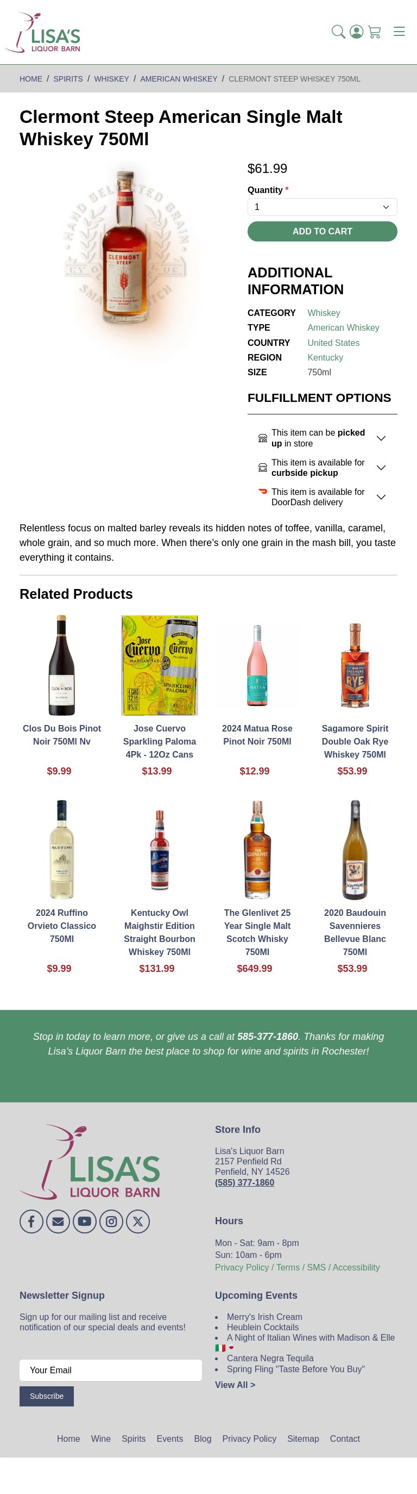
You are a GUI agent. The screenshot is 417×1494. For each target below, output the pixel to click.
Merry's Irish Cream (264, 1317)
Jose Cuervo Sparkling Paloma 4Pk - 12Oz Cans (159, 741)
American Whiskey (343, 327)
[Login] (356, 32)
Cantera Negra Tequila (270, 1358)
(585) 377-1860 (244, 1182)
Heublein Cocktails (263, 1327)
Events (170, 1438)
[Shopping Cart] (374, 32)
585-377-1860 (267, 1036)
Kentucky (325, 357)
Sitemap (303, 1438)
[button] (338, 32)
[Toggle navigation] (399, 32)
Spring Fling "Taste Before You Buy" (296, 1369)
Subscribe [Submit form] (47, 1396)
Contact (345, 1438)
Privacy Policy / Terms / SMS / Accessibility (297, 1267)
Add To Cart (322, 231)
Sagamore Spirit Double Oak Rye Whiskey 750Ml (355, 741)
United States (333, 343)
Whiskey (323, 313)
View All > (235, 1385)
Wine (101, 1438)
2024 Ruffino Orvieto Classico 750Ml (62, 926)
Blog (203, 1438)
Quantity (268, 190)
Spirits (134, 1438)
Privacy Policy (250, 1438)
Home (68, 1438)
